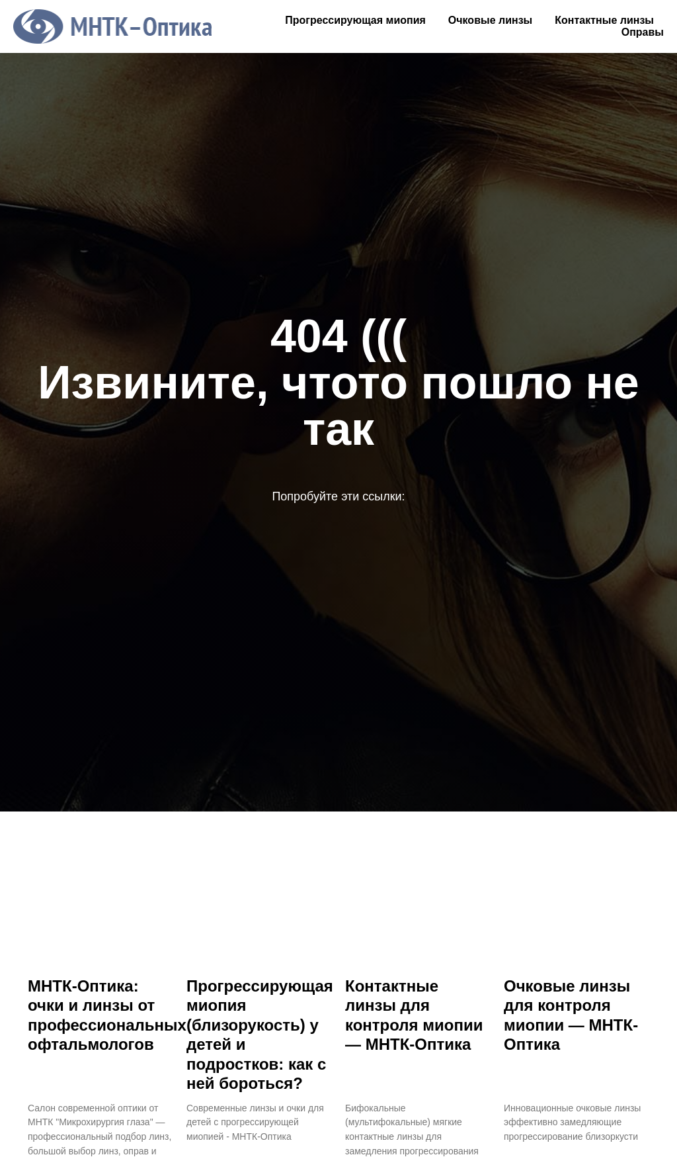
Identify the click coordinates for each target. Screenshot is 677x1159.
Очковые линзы (490, 20)
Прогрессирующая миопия (355, 20)
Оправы (642, 32)
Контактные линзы (604, 20)
